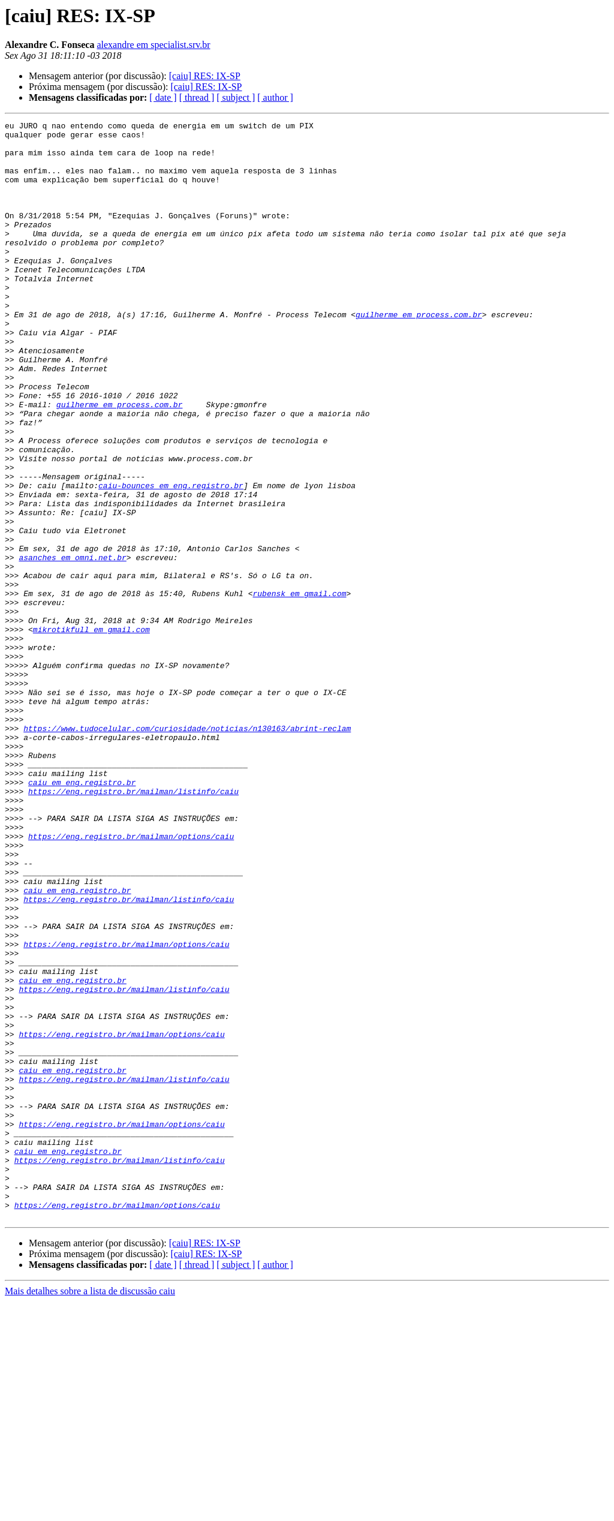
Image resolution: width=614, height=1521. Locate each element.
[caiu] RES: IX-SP (204, 76)
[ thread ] (197, 97)
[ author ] (275, 97)
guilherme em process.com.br (419, 353)
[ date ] (162, 97)
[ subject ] (235, 97)
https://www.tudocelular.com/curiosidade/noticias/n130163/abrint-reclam (187, 850)
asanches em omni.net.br (72, 645)
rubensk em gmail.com (299, 688)
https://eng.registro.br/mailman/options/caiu (131, 980)
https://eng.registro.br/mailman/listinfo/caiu (133, 926)
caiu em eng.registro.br (82, 915)
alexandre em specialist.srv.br (153, 45)
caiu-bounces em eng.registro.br (170, 559)
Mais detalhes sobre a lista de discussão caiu (90, 1510)
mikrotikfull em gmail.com (91, 731)
